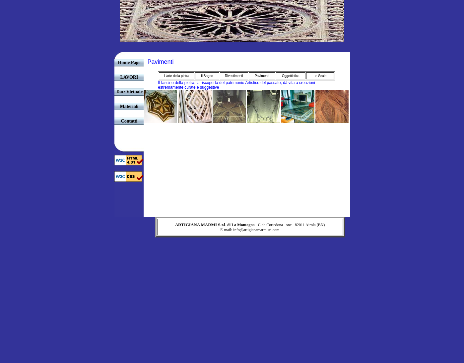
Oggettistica (290, 76)
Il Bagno (207, 76)
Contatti (129, 121)
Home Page (129, 62)
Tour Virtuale (129, 91)
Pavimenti (262, 76)
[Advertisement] (232, 252)
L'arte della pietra (176, 76)
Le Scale (319, 76)
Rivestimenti (234, 76)
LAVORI (129, 77)
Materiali (129, 106)
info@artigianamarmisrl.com (256, 229)
